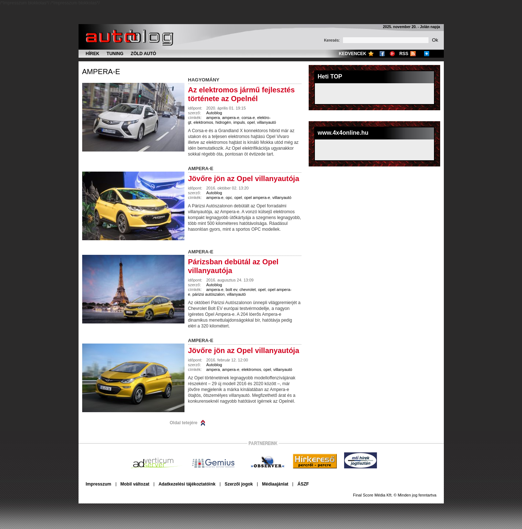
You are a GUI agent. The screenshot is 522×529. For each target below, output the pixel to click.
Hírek (92, 53)
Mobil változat (135, 484)
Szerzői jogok (239, 484)
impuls (239, 122)
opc (229, 197)
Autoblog (214, 113)
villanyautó (266, 122)
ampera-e (101, 72)
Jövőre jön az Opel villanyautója (244, 179)
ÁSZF (303, 484)
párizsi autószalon (209, 294)
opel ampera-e (257, 197)
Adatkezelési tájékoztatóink (187, 484)
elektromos (203, 122)
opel (251, 122)
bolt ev (231, 289)
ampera (213, 117)
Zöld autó (143, 53)
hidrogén (223, 122)
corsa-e (248, 117)
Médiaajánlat (275, 484)
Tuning (115, 53)
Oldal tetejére (184, 422)
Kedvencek (352, 53)
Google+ (392, 53)
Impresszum (98, 484)
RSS (403, 53)
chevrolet (247, 289)
